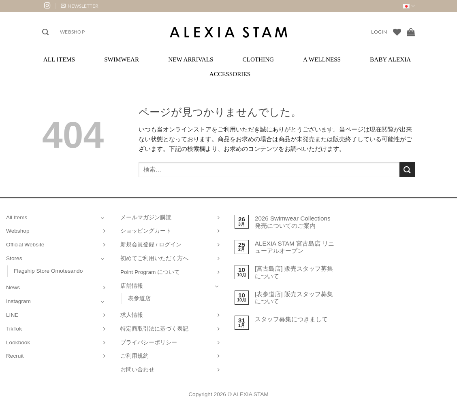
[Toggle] (102, 218)
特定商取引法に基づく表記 (154, 329)
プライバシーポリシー (148, 342)
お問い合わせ (137, 370)
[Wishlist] (397, 32)
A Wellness (322, 59)
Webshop (72, 32)
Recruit (14, 356)
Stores (14, 258)
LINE (12, 315)
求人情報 (131, 315)
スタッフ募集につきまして (291, 319)
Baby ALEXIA (390, 59)
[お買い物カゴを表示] (411, 32)
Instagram (18, 301)
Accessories (229, 73)
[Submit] (407, 169)
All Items (59, 59)
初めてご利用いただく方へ (154, 258)
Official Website (25, 245)
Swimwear (121, 59)
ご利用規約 (134, 356)
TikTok (14, 329)
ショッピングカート (145, 231)
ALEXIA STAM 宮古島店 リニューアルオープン (294, 247)
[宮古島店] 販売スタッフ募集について (294, 272)
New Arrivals (190, 59)
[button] (79, 6)
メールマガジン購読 (145, 217)
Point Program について (150, 272)
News (13, 287)
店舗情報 (131, 286)
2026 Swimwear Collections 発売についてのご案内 (293, 222)
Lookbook (18, 342)
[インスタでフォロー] (47, 5)
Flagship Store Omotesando (48, 271)
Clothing (258, 59)
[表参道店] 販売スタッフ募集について (294, 297)
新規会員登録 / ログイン (151, 245)
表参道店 (139, 298)
